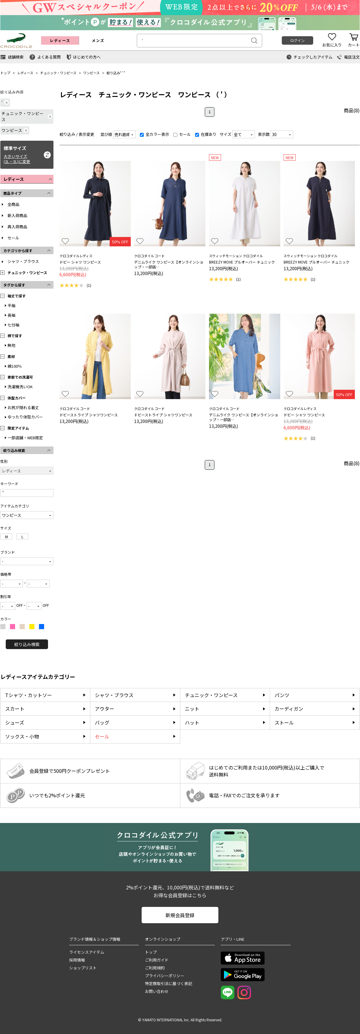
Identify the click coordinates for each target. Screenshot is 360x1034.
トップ (5, 72)
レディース (25, 72)
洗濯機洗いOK (20, 386)
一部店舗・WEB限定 (25, 437)
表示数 (264, 134)
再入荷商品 (17, 226)
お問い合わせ (157, 991)
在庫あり (206, 134)
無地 (11, 345)
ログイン (297, 40)
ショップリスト (83, 968)
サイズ (225, 134)
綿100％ (15, 366)
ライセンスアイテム (86, 952)
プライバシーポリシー (164, 975)
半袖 (11, 305)
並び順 (106, 134)
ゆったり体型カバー (25, 417)
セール (13, 238)
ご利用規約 (155, 968)
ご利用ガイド (157, 960)
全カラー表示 (154, 134)
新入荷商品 (17, 215)
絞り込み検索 (27, 644)
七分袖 (13, 325)
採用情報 (77, 960)
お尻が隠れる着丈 (23, 407)
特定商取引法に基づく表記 (168, 983)
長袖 (11, 315)
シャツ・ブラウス (23, 261)
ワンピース (91, 72)
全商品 (13, 204)
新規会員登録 (180, 915)
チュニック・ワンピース (58, 72)
